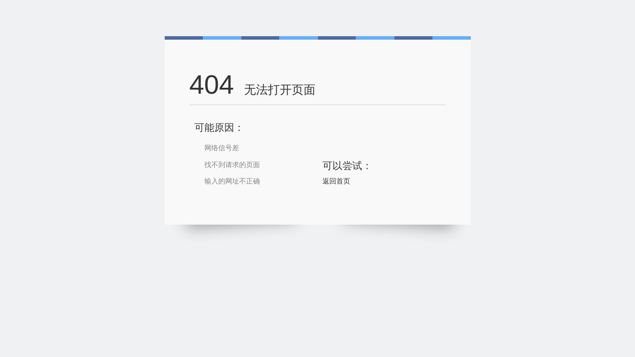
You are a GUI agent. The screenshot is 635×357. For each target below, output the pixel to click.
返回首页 (336, 181)
